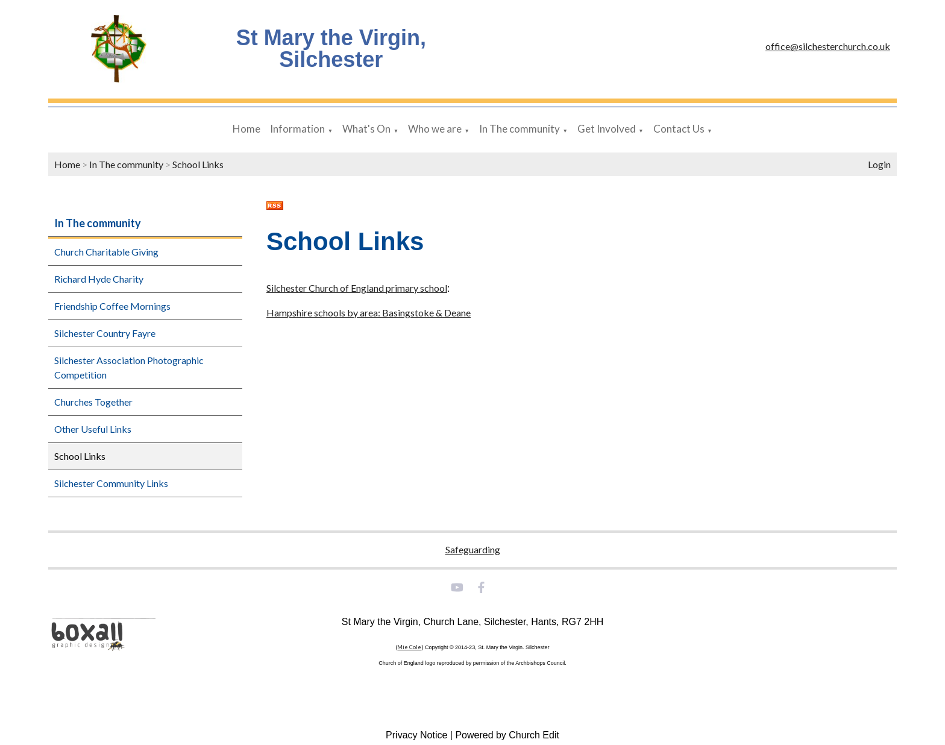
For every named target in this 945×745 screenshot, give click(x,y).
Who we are (435, 128)
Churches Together (93, 401)
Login (879, 164)
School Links (198, 164)
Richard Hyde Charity (98, 278)
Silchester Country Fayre (104, 333)
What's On (366, 128)
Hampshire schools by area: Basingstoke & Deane (368, 312)
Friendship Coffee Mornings (112, 306)
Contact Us (679, 128)
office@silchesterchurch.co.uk (827, 46)
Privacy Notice (416, 735)
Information (297, 128)
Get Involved (606, 128)
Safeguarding (472, 549)
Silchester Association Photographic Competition (129, 367)
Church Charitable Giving (106, 251)
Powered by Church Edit (507, 735)
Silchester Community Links (111, 483)
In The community (519, 128)
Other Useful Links (92, 429)
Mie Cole (409, 647)
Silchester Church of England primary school (356, 288)
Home (246, 128)
